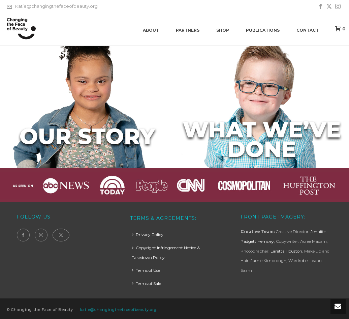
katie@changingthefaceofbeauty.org (118, 309)
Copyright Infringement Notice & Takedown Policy (166, 252)
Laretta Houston (286, 251)
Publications (263, 30)
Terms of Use (146, 270)
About (151, 30)
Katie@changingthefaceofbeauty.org (56, 6)
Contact (307, 30)
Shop (222, 30)
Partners (187, 30)
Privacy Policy (147, 234)
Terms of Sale (146, 283)
